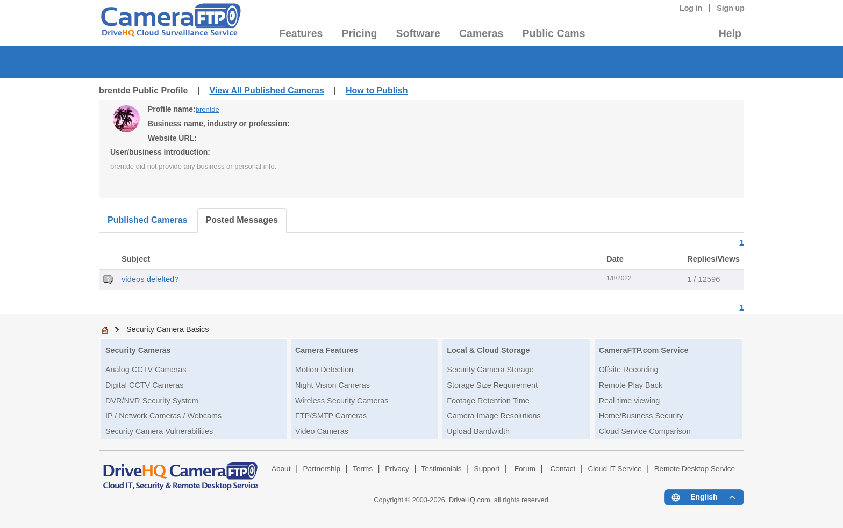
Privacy (397, 469)
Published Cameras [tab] (148, 220)
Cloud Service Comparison (645, 431)
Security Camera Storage (490, 369)
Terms (363, 469)
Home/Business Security (641, 415)
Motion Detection (324, 369)
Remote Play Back (630, 385)
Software (418, 33)
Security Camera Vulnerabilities (159, 431)
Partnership (322, 469)
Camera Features (326, 350)
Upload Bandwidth (478, 431)
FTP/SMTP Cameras (331, 415)
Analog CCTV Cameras (145, 369)
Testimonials (442, 469)
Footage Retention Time (488, 400)
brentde (207, 109)
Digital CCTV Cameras (144, 385)
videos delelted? (150, 279)
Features (301, 33)
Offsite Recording (629, 369)
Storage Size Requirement (492, 385)
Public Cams (553, 33)
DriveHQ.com (469, 500)
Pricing (359, 33)
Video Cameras (321, 431)
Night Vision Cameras (332, 385)
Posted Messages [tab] (242, 220)
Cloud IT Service (614, 469)
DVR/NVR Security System (151, 400)
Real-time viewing (629, 400)
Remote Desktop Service (694, 469)
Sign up (731, 8)
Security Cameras (138, 350)
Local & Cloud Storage (488, 350)
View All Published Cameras (266, 90)
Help (730, 33)
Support (487, 469)
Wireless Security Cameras (342, 400)
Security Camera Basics (167, 329)
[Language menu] (704, 497)
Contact (563, 469)
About (281, 469)
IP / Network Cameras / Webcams (163, 415)
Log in (691, 8)
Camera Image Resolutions (493, 415)
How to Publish (377, 90)
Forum (525, 469)
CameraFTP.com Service (644, 350)
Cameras (481, 33)
